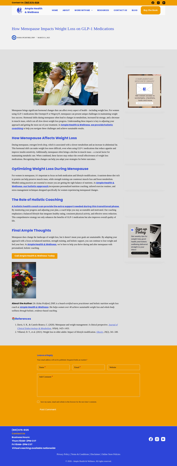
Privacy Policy (63, 454)
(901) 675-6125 (31, 2)
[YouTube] (163, 2)
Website (112, 367)
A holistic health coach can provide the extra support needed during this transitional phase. (65, 206)
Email (77, 367)
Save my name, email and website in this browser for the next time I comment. (69, 402)
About (66, 10)
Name (42, 367)
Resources (103, 10)
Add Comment (46, 377)
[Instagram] (158, 2)
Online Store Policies (111, 454)
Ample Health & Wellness (41, 244)
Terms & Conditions (80, 454)
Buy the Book (151, 10)
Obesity (99, 332)
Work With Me (84, 10)
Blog (134, 10)
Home (55, 10)
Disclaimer (95, 454)
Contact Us (120, 10)
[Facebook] (153, 2)
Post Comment (48, 409)
